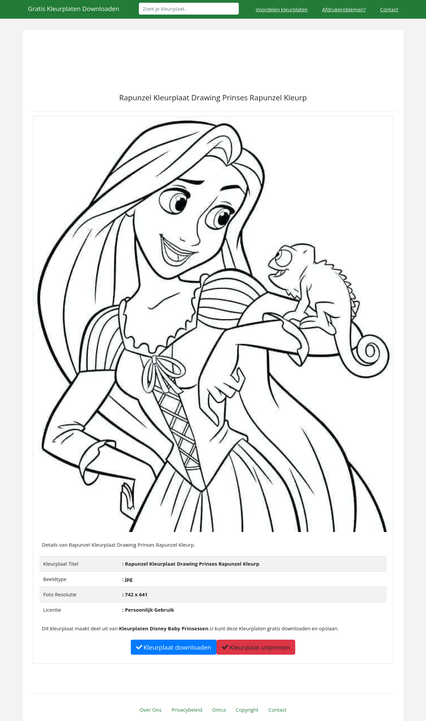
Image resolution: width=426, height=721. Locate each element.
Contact (389, 9)
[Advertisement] (213, 60)
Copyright (247, 709)
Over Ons (151, 709)
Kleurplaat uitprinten (256, 647)
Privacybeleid (186, 709)
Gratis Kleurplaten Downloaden (73, 8)
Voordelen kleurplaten (282, 9)
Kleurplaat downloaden (173, 647)
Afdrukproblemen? (344, 9)
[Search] (189, 9)
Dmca (219, 709)
